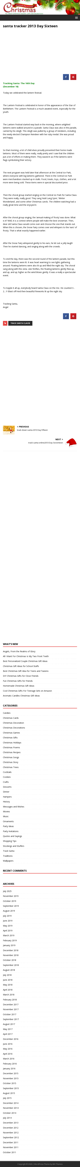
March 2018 (8, 994)
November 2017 (10, 1009)
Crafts (6, 782)
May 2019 (7, 925)
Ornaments (8, 821)
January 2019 (9, 945)
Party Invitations (10, 831)
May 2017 (7, 1029)
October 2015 (9, 1083)
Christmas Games (11, 732)
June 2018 (7, 979)
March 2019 (8, 935)
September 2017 (11, 1019)
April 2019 (7, 930)
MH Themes (58, 1164)
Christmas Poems (11, 747)
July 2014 (7, 1117)
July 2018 (7, 975)
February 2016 (10, 1063)
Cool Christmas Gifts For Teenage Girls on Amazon (27, 690)
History (6, 801)
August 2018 (9, 970)
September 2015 (11, 1088)
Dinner (6, 791)
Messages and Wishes (13, 806)
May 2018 (7, 984)
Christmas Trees (11, 767)
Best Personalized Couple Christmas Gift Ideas (25, 661)
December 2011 (10, 1142)
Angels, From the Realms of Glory (19, 651)
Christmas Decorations (14, 727)
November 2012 (10, 1132)
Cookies (7, 777)
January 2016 (9, 1068)
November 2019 (10, 896)
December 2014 (10, 1103)
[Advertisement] (40, 49)
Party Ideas (8, 826)
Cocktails (7, 772)
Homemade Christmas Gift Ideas (18, 685)
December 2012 (10, 1127)
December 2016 (10, 1039)
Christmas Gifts (10, 737)
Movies (6, 811)
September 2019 (11, 906)
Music (6, 816)
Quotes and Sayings (12, 836)
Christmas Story (10, 762)
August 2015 (9, 1093)
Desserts (7, 786)
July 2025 (7, 891)
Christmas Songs (11, 757)
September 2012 (11, 1137)
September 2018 (11, 965)
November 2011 (10, 1147)
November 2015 (10, 1078)
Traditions (8, 855)
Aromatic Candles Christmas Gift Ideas (21, 695)
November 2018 (10, 955)
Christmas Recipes (12, 752)
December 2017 (10, 1004)
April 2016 (7, 1053)
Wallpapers (8, 860)
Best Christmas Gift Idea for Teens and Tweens (26, 671)
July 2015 (7, 1098)
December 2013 (10, 1122)
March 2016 (8, 1058)
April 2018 (7, 989)
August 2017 (9, 1024)
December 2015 (10, 1073)
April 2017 (7, 1034)
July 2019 (7, 915)
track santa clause (20, 323)
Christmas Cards (11, 718)
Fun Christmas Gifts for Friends (18, 680)
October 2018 (9, 960)
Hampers (7, 796)
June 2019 (7, 920)
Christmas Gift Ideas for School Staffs (21, 666)
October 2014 (9, 1113)
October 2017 (9, 1014)
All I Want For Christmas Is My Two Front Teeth (26, 656)
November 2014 (10, 1108)
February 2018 (10, 999)
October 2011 (9, 1152)
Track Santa (8, 850)
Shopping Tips (9, 841)
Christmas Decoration (13, 722)
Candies (6, 713)
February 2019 (10, 940)
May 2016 (7, 1048)
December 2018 (10, 950)
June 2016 (7, 1043)
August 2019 (9, 910)
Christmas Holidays (12, 742)
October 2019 (9, 901)
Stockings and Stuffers (13, 846)
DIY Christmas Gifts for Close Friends (20, 675)
